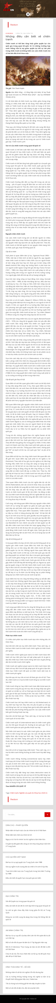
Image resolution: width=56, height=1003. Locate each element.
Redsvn (14, 25)
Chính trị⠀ (19, 33)
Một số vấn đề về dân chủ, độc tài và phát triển (22, 988)
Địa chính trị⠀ (28, 33)
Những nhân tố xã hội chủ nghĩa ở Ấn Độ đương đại (24, 972)
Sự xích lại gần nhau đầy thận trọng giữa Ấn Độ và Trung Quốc (28, 911)
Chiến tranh (14, 793)
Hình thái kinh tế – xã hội (18, 967)
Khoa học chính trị (40, 793)
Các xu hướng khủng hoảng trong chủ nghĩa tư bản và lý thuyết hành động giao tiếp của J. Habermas (28, 978)
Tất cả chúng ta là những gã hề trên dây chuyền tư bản (25, 983)
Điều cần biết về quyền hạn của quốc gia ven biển (23, 878)
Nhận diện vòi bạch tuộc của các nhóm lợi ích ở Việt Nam (26, 830)
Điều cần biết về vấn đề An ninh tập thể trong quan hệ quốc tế (28, 906)
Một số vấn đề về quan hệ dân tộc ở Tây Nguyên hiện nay (26, 942)
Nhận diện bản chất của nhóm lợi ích (19, 835)
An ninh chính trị (14, 930)
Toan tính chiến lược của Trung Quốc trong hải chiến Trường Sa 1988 (28, 872)
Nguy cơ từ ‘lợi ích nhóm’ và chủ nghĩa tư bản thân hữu (25, 839)
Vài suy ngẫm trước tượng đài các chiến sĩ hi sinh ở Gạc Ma (27, 867)
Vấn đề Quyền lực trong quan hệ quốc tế (20, 901)
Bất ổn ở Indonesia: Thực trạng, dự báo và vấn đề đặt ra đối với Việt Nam (28, 948)
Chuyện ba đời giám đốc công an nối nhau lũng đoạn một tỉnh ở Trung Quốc (28, 845)
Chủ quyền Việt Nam (16, 857)
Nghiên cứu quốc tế (26, 793)
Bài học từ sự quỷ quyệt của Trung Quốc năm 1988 (24, 862)
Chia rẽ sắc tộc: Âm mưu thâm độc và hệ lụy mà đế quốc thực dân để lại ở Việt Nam (28, 955)
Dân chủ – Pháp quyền (17, 825)
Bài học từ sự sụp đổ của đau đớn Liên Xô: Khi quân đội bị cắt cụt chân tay (28, 937)
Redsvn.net (33, 999)
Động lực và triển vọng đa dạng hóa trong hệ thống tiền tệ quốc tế (28, 918)
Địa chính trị (12, 896)
